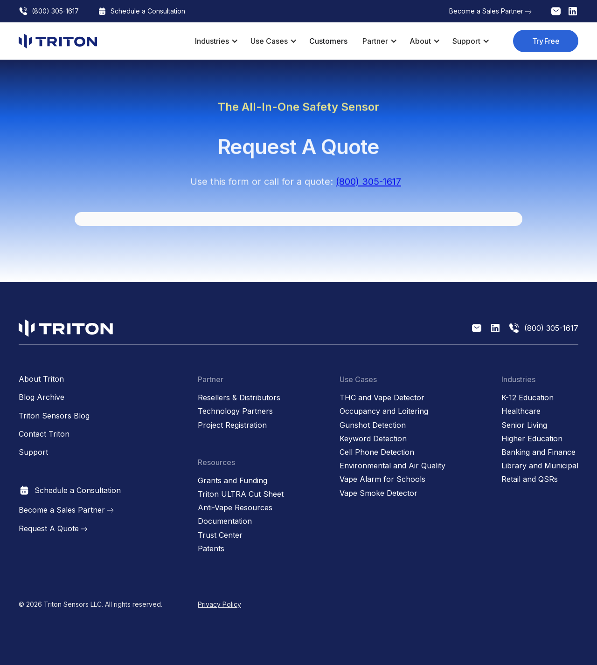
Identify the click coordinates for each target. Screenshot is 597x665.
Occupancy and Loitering (384, 411)
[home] (58, 41)
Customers (328, 41)
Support (33, 452)
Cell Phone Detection (377, 452)
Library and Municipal (539, 465)
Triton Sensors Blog (54, 415)
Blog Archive (41, 397)
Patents (211, 548)
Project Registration (232, 425)
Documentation (225, 521)
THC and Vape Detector (382, 397)
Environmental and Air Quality (392, 465)
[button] (215, 41)
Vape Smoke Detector (378, 493)
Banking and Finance (538, 452)
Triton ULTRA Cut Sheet (241, 494)
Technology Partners (235, 411)
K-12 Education (527, 397)
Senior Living (524, 425)
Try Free (545, 41)
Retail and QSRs (529, 479)
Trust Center (220, 535)
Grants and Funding (232, 480)
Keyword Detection (373, 438)
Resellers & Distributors (239, 397)
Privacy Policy (219, 604)
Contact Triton (44, 434)
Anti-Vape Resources (235, 507)
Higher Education (531, 438)
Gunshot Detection (373, 425)
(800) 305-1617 (368, 186)
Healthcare (521, 411)
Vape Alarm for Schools (382, 479)
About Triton (41, 379)
